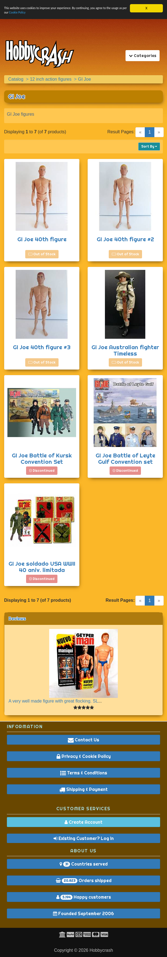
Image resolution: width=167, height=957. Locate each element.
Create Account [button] (83, 822)
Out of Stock (41, 254)
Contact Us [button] (83, 739)
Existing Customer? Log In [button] (84, 838)
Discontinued (41, 470)
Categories (144, 55)
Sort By (149, 146)
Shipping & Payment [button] (83, 789)
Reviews (17, 618)
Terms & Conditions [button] (83, 773)
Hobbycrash (101, 950)
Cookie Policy (50, 14)
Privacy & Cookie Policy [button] (84, 756)
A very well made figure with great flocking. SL (53, 701)
